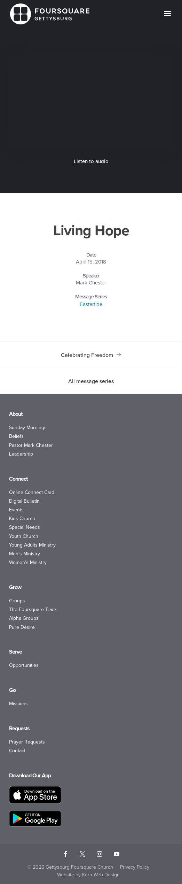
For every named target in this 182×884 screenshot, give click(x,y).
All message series (91, 381)
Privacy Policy (134, 867)
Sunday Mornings (28, 427)
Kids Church (22, 518)
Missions (18, 703)
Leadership (21, 454)
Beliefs (16, 436)
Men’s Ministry (24, 553)
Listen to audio (91, 161)
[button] (167, 18)
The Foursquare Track (33, 609)
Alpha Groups (24, 618)
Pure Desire (22, 627)
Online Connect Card (31, 492)
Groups (17, 600)
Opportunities (24, 665)
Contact (17, 750)
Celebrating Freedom (87, 355)
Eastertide (91, 304)
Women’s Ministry (28, 562)
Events (16, 509)
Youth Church (23, 536)
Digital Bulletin (24, 501)
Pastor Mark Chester (31, 445)
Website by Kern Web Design (88, 874)
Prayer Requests (27, 742)
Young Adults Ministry (32, 545)
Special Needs (24, 527)
